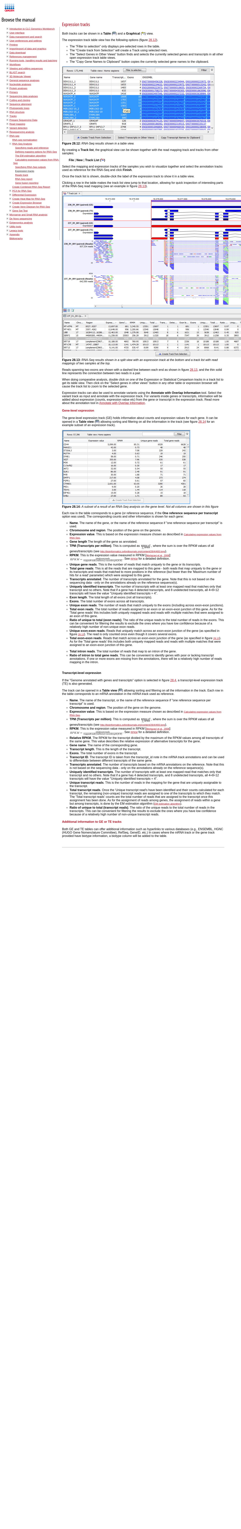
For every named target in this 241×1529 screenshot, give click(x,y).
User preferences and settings (25, 40)
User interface (17, 32)
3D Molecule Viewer (20, 76)
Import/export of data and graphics (27, 48)
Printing (13, 44)
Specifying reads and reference (32, 147)
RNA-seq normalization (24, 139)
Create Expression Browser (27, 202)
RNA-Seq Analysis (22, 143)
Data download (17, 52)
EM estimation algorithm (167, 803)
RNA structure (17, 112)
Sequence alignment (20, 104)
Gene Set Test (20, 210)
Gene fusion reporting (26, 183)
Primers (13, 92)
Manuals (19, 9)
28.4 (173, 680)
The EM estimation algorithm (30, 155)
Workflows (15, 64)
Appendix (14, 234)
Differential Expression (24, 194)
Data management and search (25, 36)
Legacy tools (16, 230)
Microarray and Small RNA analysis (28, 214)
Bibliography (16, 238)
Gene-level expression (78, 410)
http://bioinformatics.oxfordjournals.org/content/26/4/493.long (132, 551)
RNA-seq (14, 135)
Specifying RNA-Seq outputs (30, 167)
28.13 (142, 186)
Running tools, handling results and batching (33, 60)
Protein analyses (18, 88)
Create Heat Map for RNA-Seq (28, 198)
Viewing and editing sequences (26, 68)
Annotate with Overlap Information (122, 403)
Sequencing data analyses (23, 96)
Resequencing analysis (21, 132)
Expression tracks (24, 171)
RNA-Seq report (23, 179)
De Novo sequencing (20, 218)
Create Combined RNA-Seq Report (31, 186)
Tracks (13, 116)
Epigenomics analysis (21, 222)
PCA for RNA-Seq (22, 190)
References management (23, 56)
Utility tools (15, 226)
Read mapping (17, 124)
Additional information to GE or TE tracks (92, 821)
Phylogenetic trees (19, 108)
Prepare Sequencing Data (23, 120)
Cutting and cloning (19, 100)
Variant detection (18, 128)
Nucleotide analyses (20, 84)
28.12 (152, 40)
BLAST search (17, 72)
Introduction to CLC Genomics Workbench (32, 28)
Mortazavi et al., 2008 (157, 555)
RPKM (134, 558)
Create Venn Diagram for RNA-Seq (31, 206)
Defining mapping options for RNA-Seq (36, 151)
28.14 (202, 421)
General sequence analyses (24, 80)
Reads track (21, 175)
